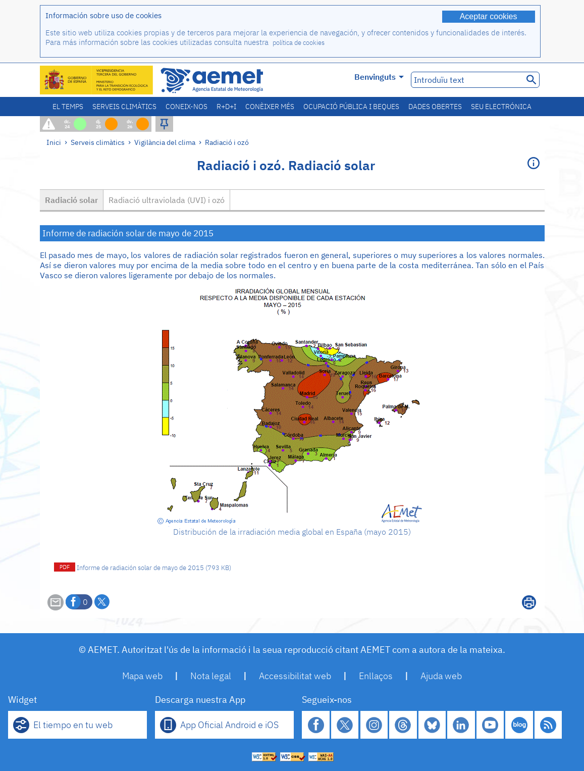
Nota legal (210, 676)
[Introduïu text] (466, 80)
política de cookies (299, 42)
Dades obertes (435, 106)
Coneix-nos (186, 106)
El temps (67, 106)
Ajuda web (441, 676)
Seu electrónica (501, 106)
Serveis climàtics (124, 106)
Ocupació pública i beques (351, 106)
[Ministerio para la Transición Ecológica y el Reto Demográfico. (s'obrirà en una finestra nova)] (97, 80)
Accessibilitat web (295, 676)
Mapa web (142, 676)
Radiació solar (71, 200)
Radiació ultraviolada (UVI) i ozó (167, 200)
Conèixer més (269, 106)
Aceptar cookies (488, 16)
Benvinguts (379, 77)
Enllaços (376, 676)
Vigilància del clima (164, 142)
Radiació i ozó (227, 142)
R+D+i (226, 106)
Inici (53, 142)
